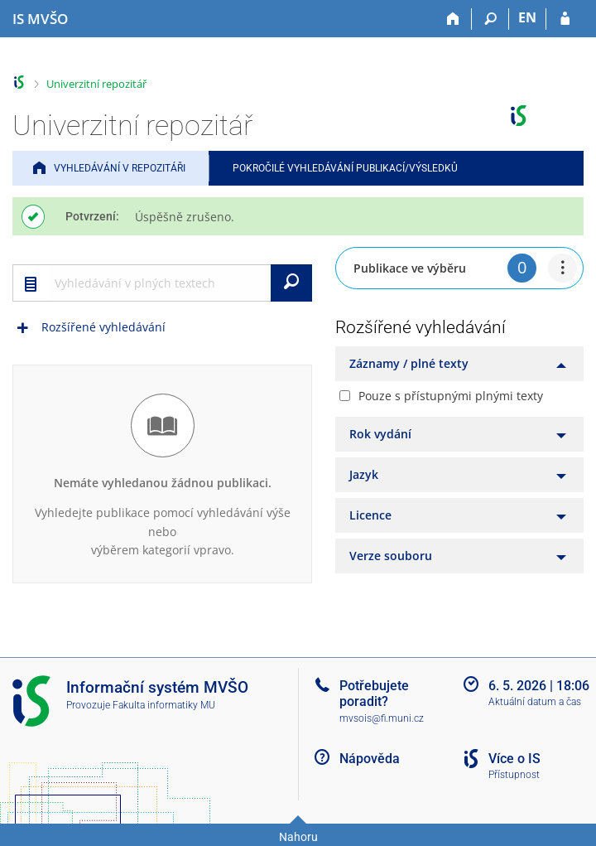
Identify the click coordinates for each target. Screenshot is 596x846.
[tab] (459, 363)
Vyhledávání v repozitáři (119, 168)
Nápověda (369, 758)
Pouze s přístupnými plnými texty (450, 396)
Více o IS (514, 758)
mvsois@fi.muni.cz (381, 718)
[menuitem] (562, 268)
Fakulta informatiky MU (164, 705)
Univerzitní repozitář (96, 83)
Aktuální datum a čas (534, 702)
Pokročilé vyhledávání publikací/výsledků (345, 168)
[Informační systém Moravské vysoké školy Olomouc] (40, 19)
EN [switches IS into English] (527, 17)
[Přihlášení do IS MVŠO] (565, 19)
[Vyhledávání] (490, 19)
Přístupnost (514, 775)
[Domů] (453, 19)
